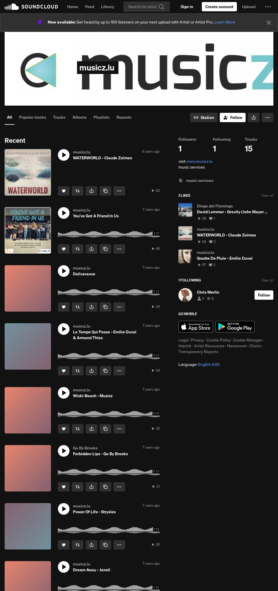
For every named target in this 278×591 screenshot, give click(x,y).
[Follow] (233, 117)
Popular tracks (32, 117)
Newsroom (237, 346)
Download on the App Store (195, 326)
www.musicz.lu (199, 161)
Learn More (224, 22)
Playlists (101, 117)
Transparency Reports (198, 351)
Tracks (59, 117)
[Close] (269, 22)
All (9, 117)
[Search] (146, 6)
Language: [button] (199, 364)
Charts (255, 346)
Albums (79, 117)
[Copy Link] (105, 191)
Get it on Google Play (235, 326)
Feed (89, 6)
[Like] (64, 191)
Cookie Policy (218, 340)
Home (72, 6)
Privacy (197, 340)
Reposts (123, 117)
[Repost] (77, 191)
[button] (267, 6)
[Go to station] (203, 117)
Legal (183, 340)
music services (195, 180)
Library (107, 6)
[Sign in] (187, 6)
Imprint (184, 346)
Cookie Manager (247, 340)
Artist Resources (209, 346)
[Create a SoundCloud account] (219, 6)
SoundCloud (31, 6)
